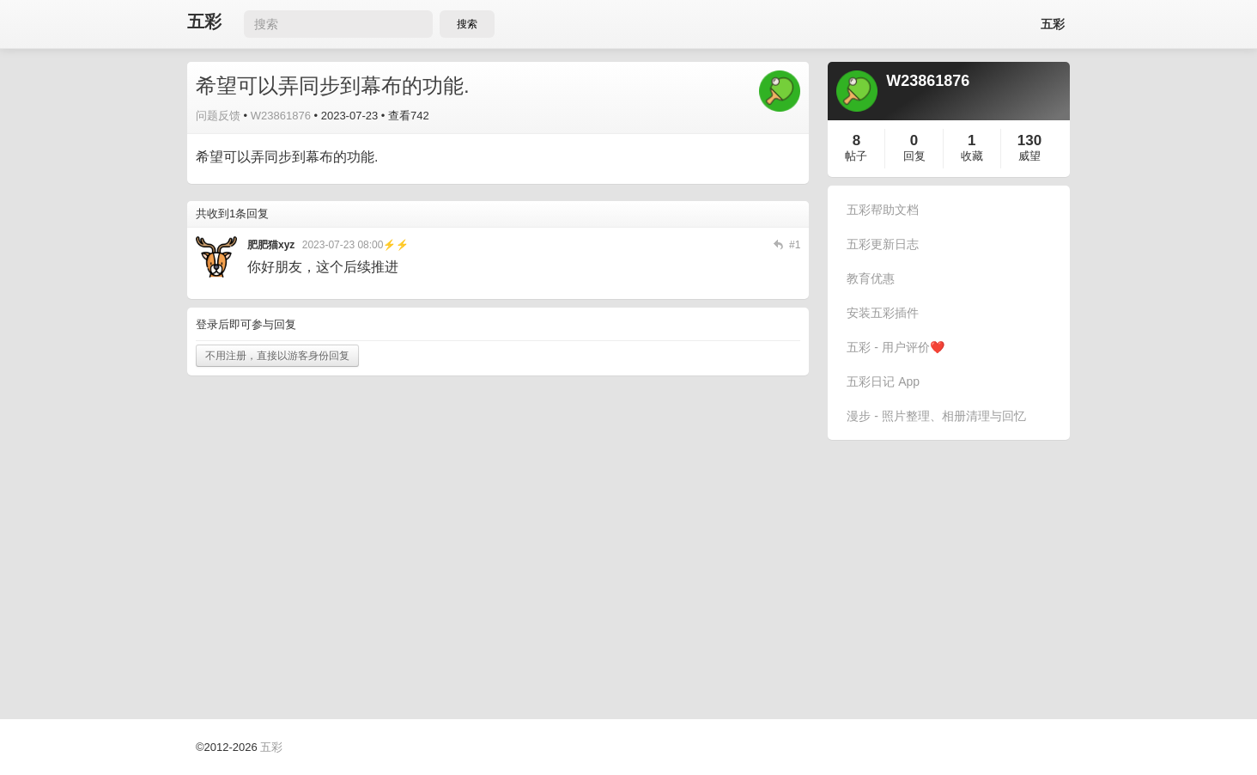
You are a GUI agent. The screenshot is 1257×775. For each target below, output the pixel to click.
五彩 (204, 22)
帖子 (856, 156)
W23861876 (281, 115)
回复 (914, 156)
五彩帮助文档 (883, 210)
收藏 (972, 156)
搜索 (467, 24)
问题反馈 (218, 115)
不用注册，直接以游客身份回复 (277, 356)
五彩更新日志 (883, 244)
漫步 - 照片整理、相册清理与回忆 (936, 416)
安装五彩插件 (883, 313)
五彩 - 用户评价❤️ (895, 347)
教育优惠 (871, 278)
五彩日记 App (883, 381)
